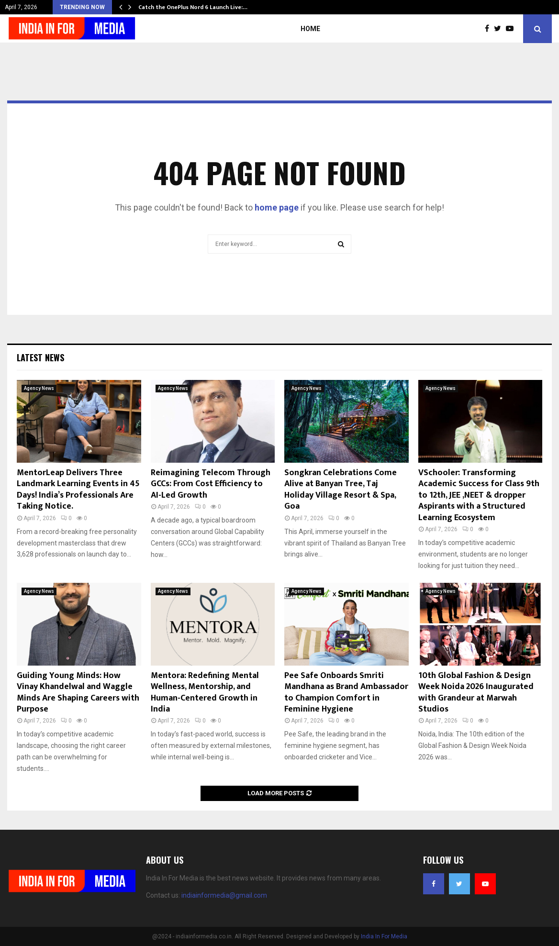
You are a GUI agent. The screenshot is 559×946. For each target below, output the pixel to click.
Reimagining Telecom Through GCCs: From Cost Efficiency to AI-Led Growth (210, 484)
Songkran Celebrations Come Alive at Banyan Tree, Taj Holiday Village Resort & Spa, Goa (340, 489)
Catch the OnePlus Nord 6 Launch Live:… (192, 7)
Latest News (40, 357)
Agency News (39, 388)
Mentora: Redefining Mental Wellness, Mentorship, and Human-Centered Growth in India (205, 692)
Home (310, 29)
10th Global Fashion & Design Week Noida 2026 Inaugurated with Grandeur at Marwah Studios (476, 692)
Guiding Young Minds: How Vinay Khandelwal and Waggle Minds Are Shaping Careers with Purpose (78, 692)
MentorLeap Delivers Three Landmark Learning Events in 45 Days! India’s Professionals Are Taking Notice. (78, 489)
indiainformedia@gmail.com (224, 895)
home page (277, 207)
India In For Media (384, 936)
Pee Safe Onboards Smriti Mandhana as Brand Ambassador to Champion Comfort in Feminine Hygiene (346, 692)
